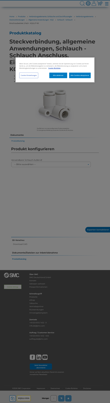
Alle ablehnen (58, 75)
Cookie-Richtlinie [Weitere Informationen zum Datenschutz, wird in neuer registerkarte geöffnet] (54, 68)
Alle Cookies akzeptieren (80, 75)
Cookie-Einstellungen (29, 75)
